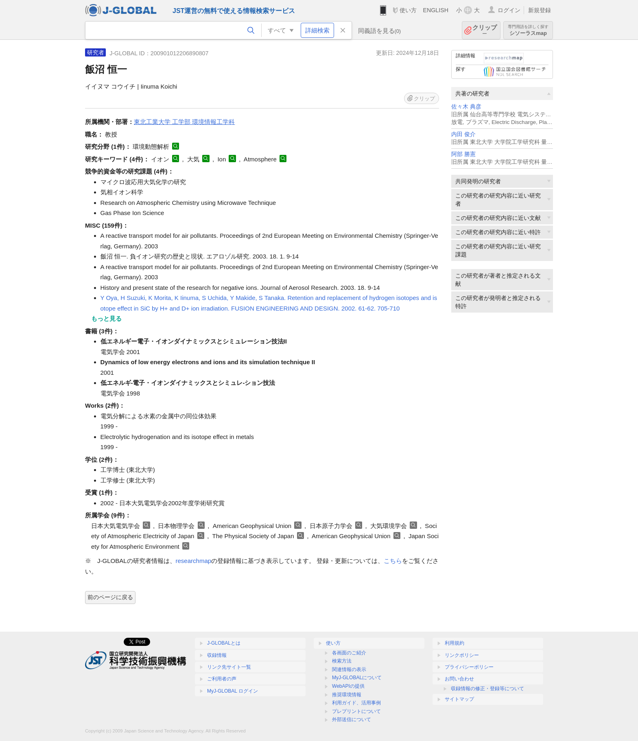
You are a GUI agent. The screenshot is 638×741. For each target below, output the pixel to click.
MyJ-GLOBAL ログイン (232, 691)
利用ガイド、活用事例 (356, 703)
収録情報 (217, 655)
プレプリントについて (356, 711)
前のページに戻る (110, 597)
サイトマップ (459, 699)
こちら (393, 560)
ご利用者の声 (221, 679)
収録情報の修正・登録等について (487, 688)
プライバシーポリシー (469, 667)
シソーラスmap (528, 30)
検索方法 (342, 661)
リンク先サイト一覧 (229, 667)
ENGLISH (435, 10)
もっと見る (106, 318)
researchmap (194, 560)
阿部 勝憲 (463, 154)
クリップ (484, 30)
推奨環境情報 (346, 695)
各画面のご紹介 (349, 653)
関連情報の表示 (349, 669)
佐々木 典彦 (466, 107)
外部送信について (351, 719)
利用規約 (454, 643)
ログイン (509, 10)
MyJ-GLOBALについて (357, 677)
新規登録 (539, 10)
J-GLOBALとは (223, 643)
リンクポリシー (462, 655)
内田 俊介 (463, 134)
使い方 (408, 10)
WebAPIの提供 (348, 686)
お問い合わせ (459, 679)
